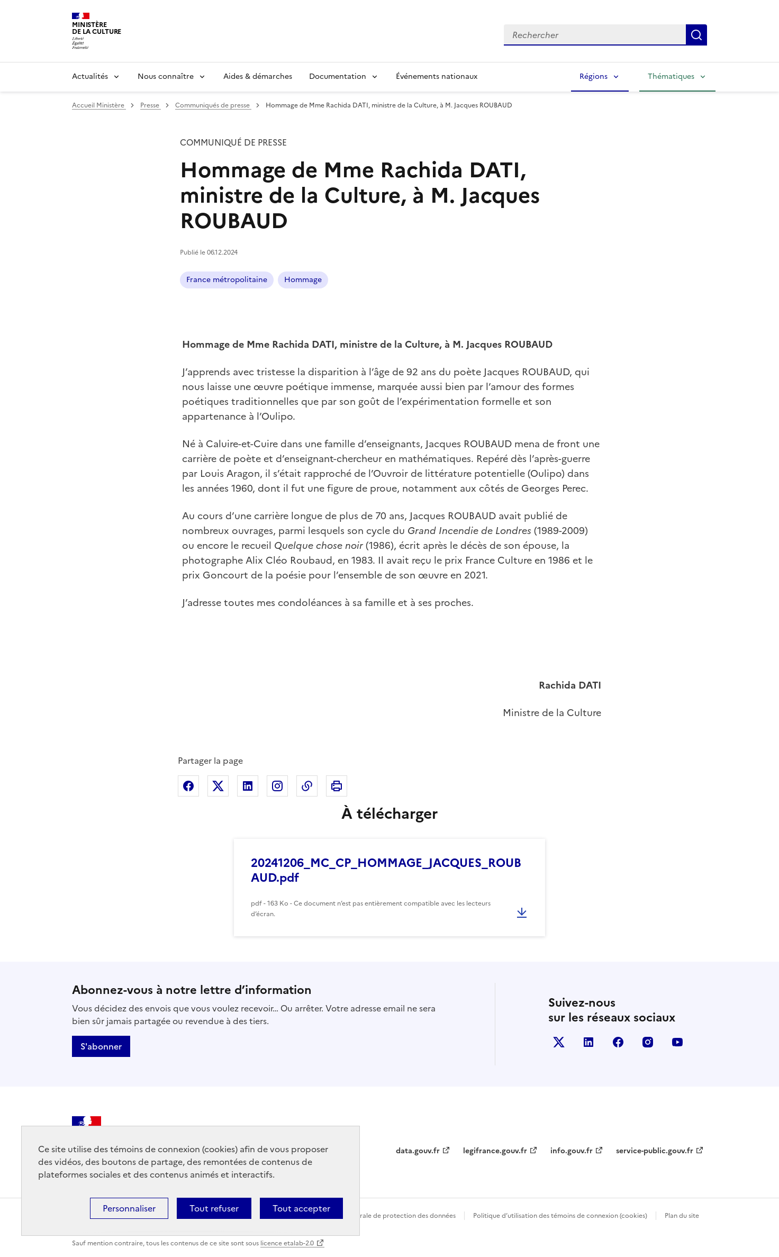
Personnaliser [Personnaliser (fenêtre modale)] (129, 1208)
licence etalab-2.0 (287, 1243)
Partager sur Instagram (277, 786)
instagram (647, 1042)
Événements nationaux (436, 76)
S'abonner (101, 1046)
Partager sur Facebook (188, 786)
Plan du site (682, 1215)
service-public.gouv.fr (654, 1150)
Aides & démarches (257, 76)
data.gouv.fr (418, 1150)
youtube (677, 1042)
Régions (593, 76)
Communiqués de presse (213, 105)
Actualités (90, 76)
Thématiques (671, 76)
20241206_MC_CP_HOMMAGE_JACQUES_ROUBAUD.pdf (386, 870)
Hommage (303, 279)
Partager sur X (218, 786)
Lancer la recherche (696, 35)
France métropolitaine (226, 279)
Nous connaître (166, 76)
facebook (618, 1042)
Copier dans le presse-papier (307, 786)
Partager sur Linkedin (247, 786)
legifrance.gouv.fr (495, 1150)
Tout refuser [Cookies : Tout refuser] (214, 1208)
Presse (150, 105)
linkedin (588, 1042)
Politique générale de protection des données (386, 1215)
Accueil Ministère (99, 105)
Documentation (337, 76)
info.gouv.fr (571, 1150)
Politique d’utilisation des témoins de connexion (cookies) (560, 1215)
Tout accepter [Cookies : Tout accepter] (301, 1208)
